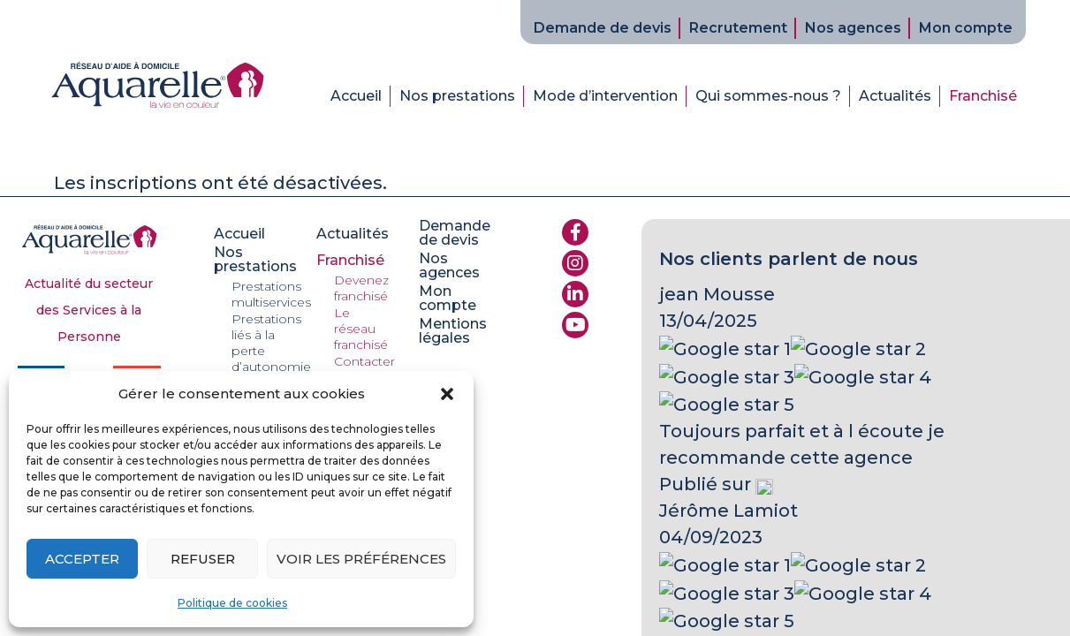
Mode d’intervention (605, 95)
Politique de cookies (232, 603)
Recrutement (738, 27)
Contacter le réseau (364, 369)
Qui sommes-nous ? (768, 95)
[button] (447, 394)
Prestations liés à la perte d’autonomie (271, 343)
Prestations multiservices (271, 294)
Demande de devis (603, 27)
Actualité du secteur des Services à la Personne (89, 310)
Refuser (203, 558)
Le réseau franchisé (361, 328)
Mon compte (966, 27)
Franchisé (983, 95)
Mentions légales (453, 331)
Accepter (82, 558)
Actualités (895, 95)
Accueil (356, 95)
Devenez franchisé (361, 288)
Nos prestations (457, 95)
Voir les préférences (361, 558)
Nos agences (853, 27)
